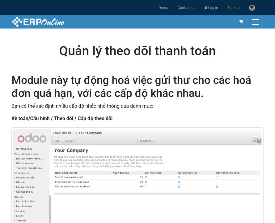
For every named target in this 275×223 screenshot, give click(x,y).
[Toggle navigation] (256, 22)
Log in (211, 8)
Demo (163, 8)
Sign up (233, 8)
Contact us (187, 8)
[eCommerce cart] (241, 21)
